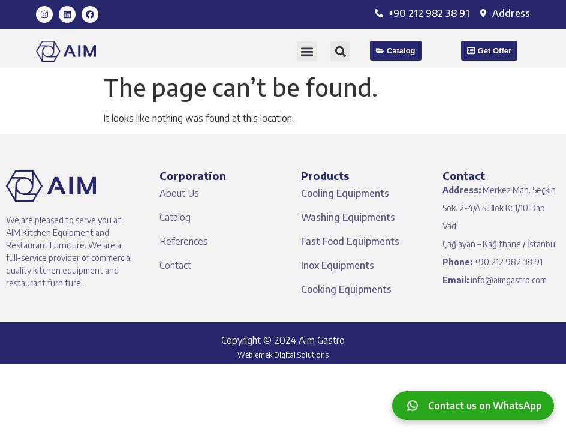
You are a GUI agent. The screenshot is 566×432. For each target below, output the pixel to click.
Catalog (175, 217)
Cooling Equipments (345, 193)
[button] (307, 51)
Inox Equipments (337, 265)
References (183, 241)
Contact (175, 265)
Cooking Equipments (346, 289)
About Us (179, 193)
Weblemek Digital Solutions (283, 354)
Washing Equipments (348, 217)
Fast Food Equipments (350, 241)
